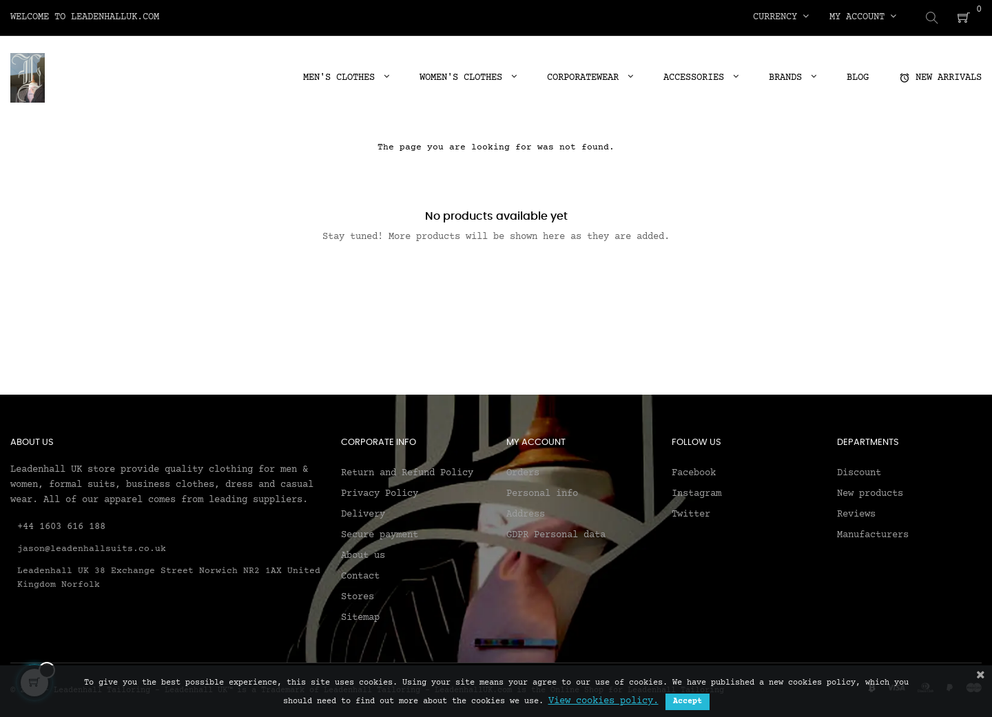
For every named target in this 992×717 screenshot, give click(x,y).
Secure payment (379, 533)
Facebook (694, 471)
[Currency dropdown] (781, 17)
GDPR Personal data (556, 533)
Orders (522, 471)
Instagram (696, 492)
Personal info (542, 492)
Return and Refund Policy (407, 471)
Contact (360, 575)
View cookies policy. (603, 701)
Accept (687, 701)
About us (363, 554)
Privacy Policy (379, 492)
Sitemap (360, 616)
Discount (859, 471)
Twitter (691, 513)
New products (870, 492)
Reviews (856, 513)
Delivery (363, 513)
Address (525, 513)
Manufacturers (873, 533)
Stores (357, 595)
